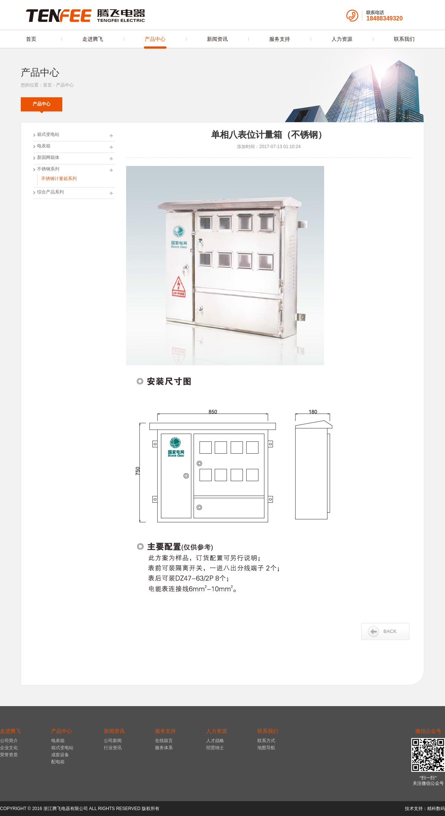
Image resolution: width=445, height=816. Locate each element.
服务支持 (279, 39)
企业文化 (9, 747)
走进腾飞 (92, 39)
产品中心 (155, 39)
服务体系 (164, 747)
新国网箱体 (48, 157)
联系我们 (404, 39)
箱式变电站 (48, 134)
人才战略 (215, 740)
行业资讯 (113, 747)
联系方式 (266, 740)
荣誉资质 (9, 754)
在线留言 (164, 740)
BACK (389, 631)
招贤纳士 (215, 747)
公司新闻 (113, 740)
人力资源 (342, 39)
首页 (31, 39)
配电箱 (58, 761)
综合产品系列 (50, 192)
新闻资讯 (217, 39)
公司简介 (9, 740)
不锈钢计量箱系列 (59, 178)
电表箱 (43, 145)
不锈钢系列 (48, 169)
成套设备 (60, 754)
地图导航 (266, 747)
